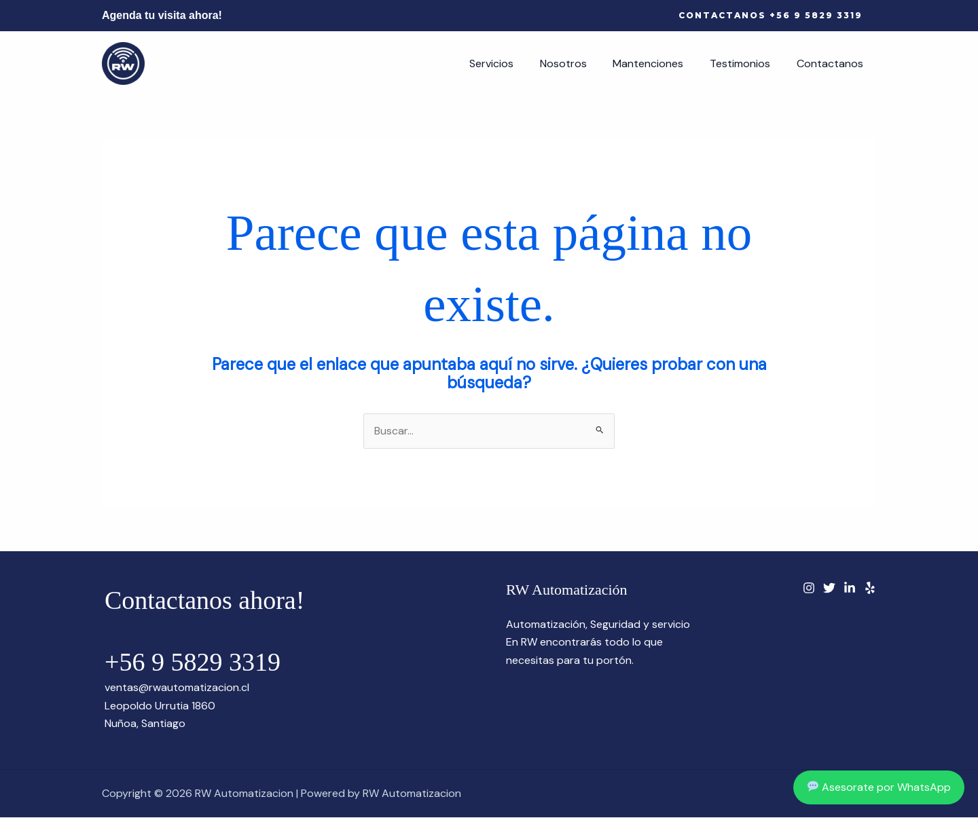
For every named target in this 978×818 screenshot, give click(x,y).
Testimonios (747, 63)
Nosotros (579, 63)
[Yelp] (870, 588)
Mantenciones (659, 63)
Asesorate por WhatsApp (879, 787)
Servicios (512, 63)
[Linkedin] (850, 588)
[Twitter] (829, 588)
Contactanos (832, 63)
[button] (770, 15)
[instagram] (809, 588)
